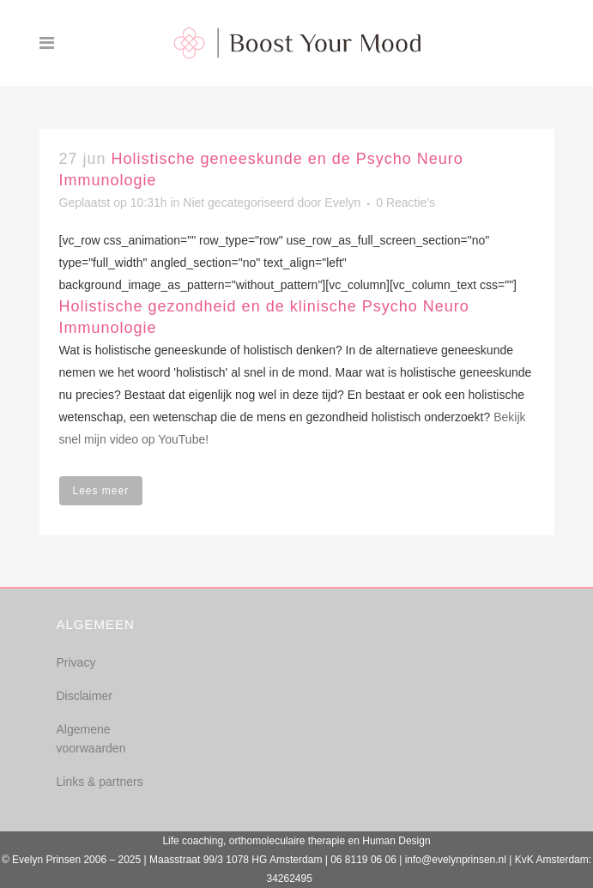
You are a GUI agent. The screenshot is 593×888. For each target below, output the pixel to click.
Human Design (396, 841)
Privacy (76, 662)
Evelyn (342, 202)
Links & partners (100, 781)
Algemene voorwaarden (91, 738)
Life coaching (192, 841)
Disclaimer (84, 696)
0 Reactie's (405, 202)
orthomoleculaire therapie (287, 841)
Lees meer (101, 491)
